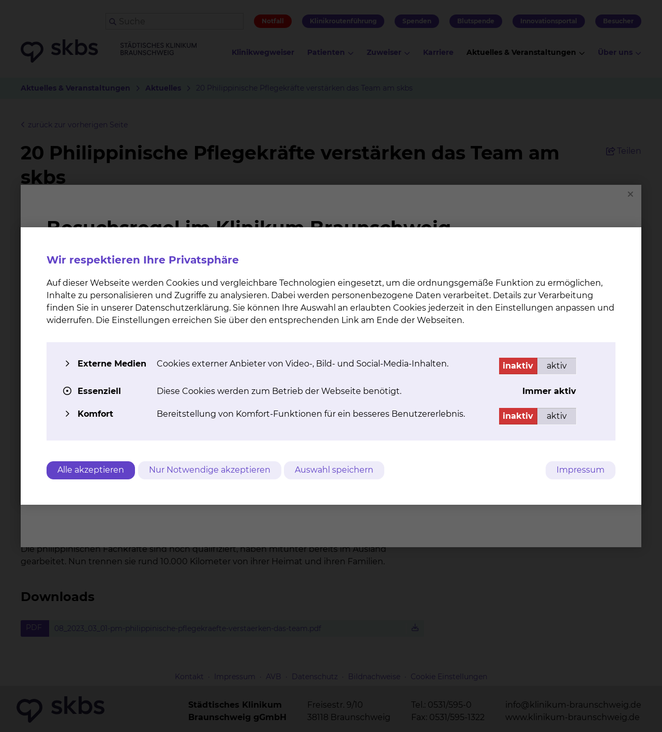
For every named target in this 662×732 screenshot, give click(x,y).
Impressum (580, 470)
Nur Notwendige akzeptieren (212, 470)
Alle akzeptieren (90, 470)
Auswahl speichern (338, 470)
